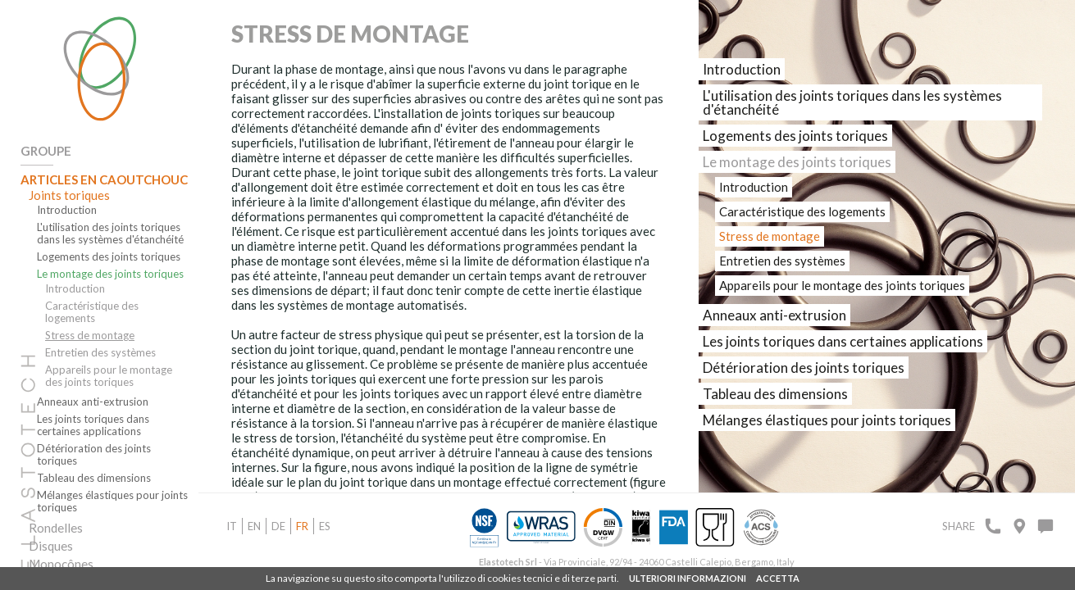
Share (958, 526)
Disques (51, 545)
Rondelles (56, 527)
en (254, 526)
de (278, 526)
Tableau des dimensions (94, 478)
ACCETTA (777, 578)
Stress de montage (89, 335)
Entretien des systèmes (100, 353)
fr (302, 526)
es (324, 526)
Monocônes (61, 563)
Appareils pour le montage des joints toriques (108, 376)
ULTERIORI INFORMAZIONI (687, 578)
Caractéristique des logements (92, 312)
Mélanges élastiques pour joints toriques (112, 501)
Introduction (67, 210)
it (231, 526)
